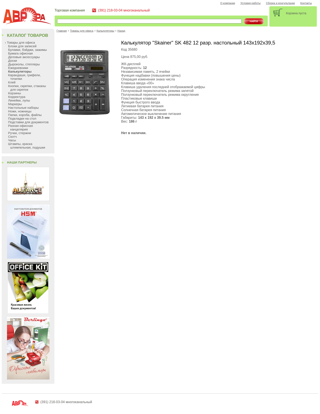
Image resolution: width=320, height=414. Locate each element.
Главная (62, 30)
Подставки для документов (28, 122)
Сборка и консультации (280, 3)
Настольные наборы (23, 107)
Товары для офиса (81, 30)
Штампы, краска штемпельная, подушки (26, 145)
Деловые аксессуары (24, 57)
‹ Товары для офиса (20, 42)
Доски (12, 60)
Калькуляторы (105, 30)
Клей (12, 82)
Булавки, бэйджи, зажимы (27, 50)
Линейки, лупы (19, 100)
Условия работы (250, 3)
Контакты (306, 3)
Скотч (12, 136)
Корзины (14, 93)
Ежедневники (18, 68)
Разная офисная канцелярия (20, 127)
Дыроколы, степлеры (24, 64)
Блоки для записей (22, 46)
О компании (227, 3)
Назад (121, 30)
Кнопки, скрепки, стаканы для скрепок (27, 87)
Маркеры (15, 104)
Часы (12, 140)
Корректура (16, 97)
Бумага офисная (20, 53)
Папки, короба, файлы (25, 115)
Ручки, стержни (19, 133)
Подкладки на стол (22, 118)
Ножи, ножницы (19, 111)
